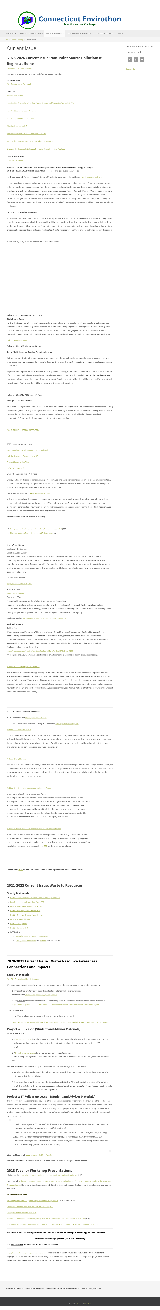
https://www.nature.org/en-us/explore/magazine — (30, 1256)
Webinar (46, 940)
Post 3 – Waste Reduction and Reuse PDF (27, 906)
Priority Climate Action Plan (19, 462)
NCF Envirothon (18, 1248)
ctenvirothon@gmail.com (41, 493)
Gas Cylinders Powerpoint (27, 940)
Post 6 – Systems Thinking (21, 919)
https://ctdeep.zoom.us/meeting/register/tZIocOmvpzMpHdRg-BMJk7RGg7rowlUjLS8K (45, 651)
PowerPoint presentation (26, 1056)
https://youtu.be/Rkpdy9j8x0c (69, 723)
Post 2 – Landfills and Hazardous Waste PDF (29, 902)
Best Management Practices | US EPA (23, 118)
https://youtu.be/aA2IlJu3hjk (37, 717)
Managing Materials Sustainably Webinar (33, 936)
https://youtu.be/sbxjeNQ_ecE (93, 177)
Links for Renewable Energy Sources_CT (24, 456)
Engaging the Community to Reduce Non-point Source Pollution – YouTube (39, 148)
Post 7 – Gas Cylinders (19, 923)
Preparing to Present (16, 160)
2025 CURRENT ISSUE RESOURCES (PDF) (24, 430)
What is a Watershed (15, 95)
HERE (45, 846)
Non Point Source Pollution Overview (23, 110)
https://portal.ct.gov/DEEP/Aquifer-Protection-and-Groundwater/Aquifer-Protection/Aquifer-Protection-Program (61, 1004)
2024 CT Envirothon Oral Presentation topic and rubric (30, 450)
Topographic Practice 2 (63, 1022)
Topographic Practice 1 (42, 1022)
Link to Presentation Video (18, 340)
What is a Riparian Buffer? (18, 126)
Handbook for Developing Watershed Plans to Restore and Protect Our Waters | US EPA (44, 103)
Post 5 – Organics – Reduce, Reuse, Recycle (28, 914)
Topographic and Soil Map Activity (40, 1158)
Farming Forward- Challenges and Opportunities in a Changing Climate (53, 1179)
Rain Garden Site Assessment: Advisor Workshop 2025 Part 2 (32, 141)
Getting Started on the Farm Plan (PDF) (24, 1216)
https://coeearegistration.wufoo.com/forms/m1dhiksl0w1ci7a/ (50, 618)
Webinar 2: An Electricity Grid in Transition (25, 666)
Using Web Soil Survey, (22, 1022)
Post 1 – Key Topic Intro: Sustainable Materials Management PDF (38, 897)
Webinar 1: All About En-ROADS (20, 729)
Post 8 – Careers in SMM (20, 927)
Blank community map (24, 1043)
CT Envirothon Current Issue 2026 (21, 68)
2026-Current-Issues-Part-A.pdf (20, 84)
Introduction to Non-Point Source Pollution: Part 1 (28, 133)
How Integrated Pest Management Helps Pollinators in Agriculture (35, 1204)
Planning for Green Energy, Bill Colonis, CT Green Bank (33, 533)
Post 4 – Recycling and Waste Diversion (27, 910)
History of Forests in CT (17, 467)
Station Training (17, 40)
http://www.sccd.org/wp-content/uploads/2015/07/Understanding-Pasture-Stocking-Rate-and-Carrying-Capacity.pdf (58, 1228)
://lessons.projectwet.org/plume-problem (43, 994)
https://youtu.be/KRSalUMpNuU (21, 583)
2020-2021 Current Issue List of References (25, 979)
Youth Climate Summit (17, 593)
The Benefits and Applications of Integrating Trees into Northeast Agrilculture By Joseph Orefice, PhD (50, 1222)
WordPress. (88, 1308)
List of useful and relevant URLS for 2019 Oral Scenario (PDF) (33, 1210)
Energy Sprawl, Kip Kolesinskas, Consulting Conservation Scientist (39, 528)
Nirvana (79, 1308)
